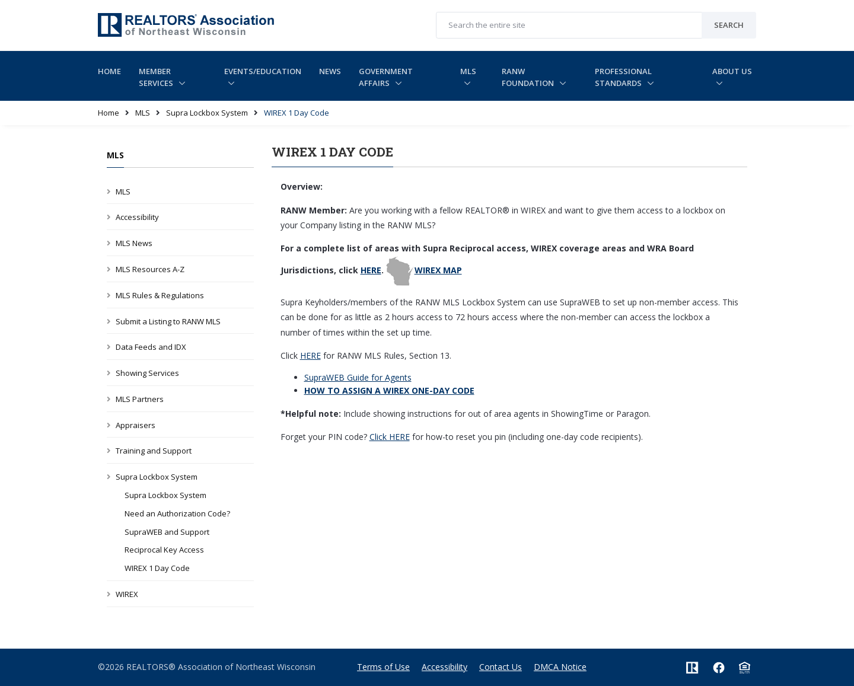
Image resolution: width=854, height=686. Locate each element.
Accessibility (137, 217)
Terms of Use (383, 666)
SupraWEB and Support (167, 532)
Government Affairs (386, 77)
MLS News (134, 243)
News (330, 71)
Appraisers (135, 425)
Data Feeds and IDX (151, 347)
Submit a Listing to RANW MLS (168, 321)
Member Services (157, 77)
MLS (468, 71)
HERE (371, 270)
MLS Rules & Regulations (160, 295)
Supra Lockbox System (207, 112)
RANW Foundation (529, 77)
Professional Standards (623, 77)
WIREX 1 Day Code (157, 568)
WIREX (127, 594)
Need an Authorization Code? (177, 513)
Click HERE (389, 436)
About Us (732, 71)
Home (109, 71)
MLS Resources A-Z (150, 269)
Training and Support (154, 450)
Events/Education (262, 71)
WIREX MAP (438, 270)
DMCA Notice (560, 666)
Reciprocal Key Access (164, 549)
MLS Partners (140, 399)
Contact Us (500, 666)
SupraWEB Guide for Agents (358, 377)
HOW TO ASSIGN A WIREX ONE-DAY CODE (389, 390)
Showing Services (147, 373)
